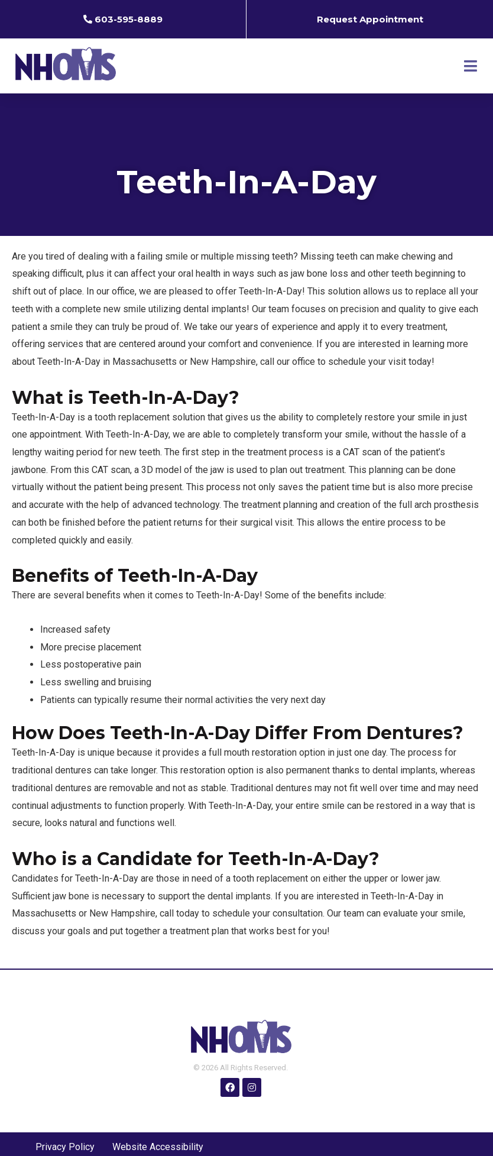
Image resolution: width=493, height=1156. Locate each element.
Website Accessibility (157, 1146)
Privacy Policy (65, 1146)
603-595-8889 (129, 19)
